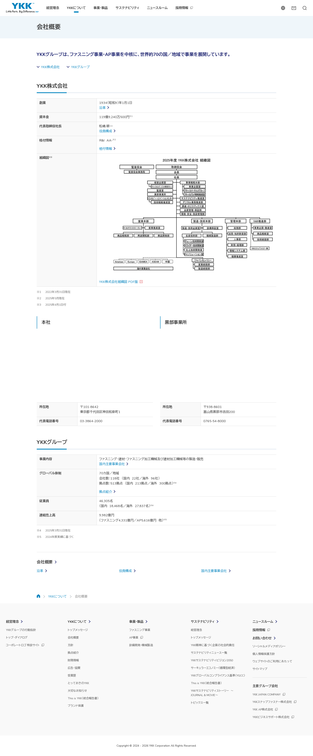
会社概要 (45, 562)
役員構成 (105, 131)
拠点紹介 (105, 492)
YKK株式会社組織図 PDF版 (118, 282)
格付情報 (105, 149)
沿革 (102, 108)
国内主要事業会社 (112, 464)
